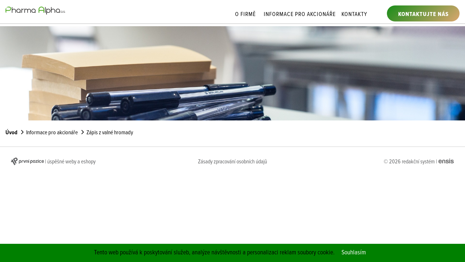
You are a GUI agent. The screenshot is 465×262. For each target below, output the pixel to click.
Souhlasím (353, 253)
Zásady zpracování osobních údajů (232, 162)
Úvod (11, 132)
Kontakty (354, 15)
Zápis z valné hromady (109, 132)
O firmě (245, 15)
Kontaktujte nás (423, 14)
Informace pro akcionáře (300, 15)
